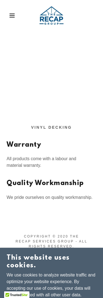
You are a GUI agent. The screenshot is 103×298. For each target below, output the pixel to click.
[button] (8, 15)
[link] (52, 15)
